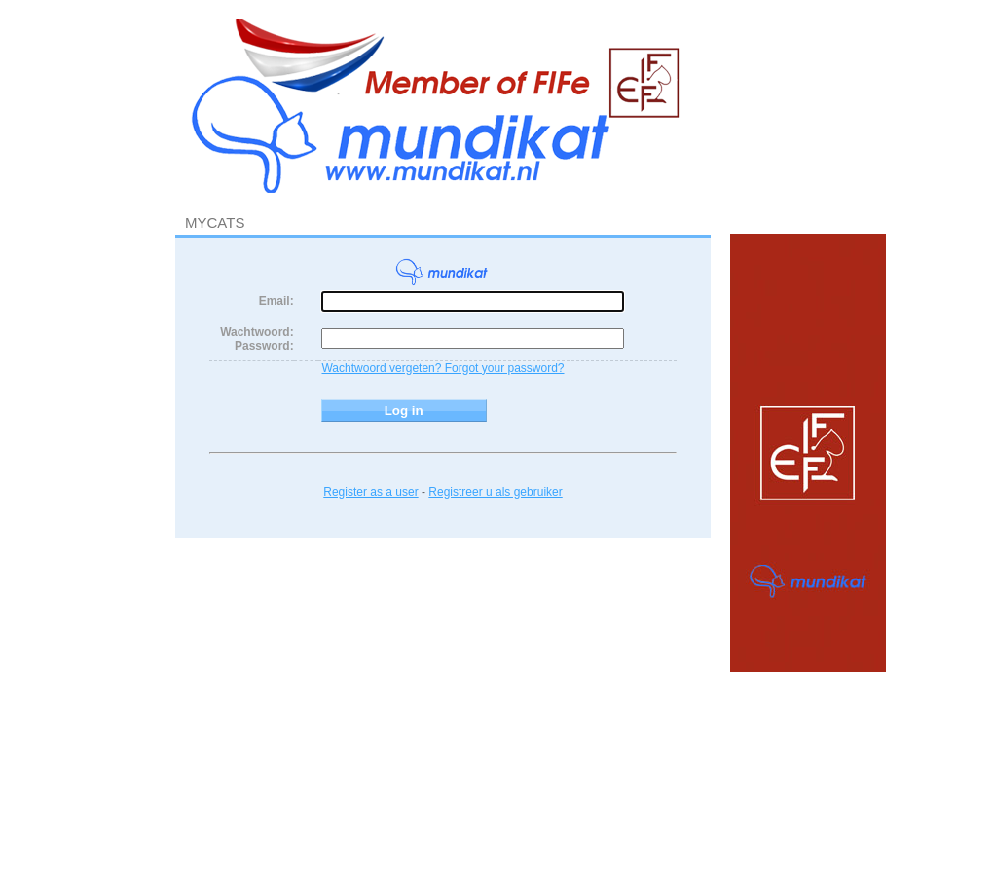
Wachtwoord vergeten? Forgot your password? (442, 368)
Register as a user (370, 492)
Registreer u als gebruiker (495, 492)
